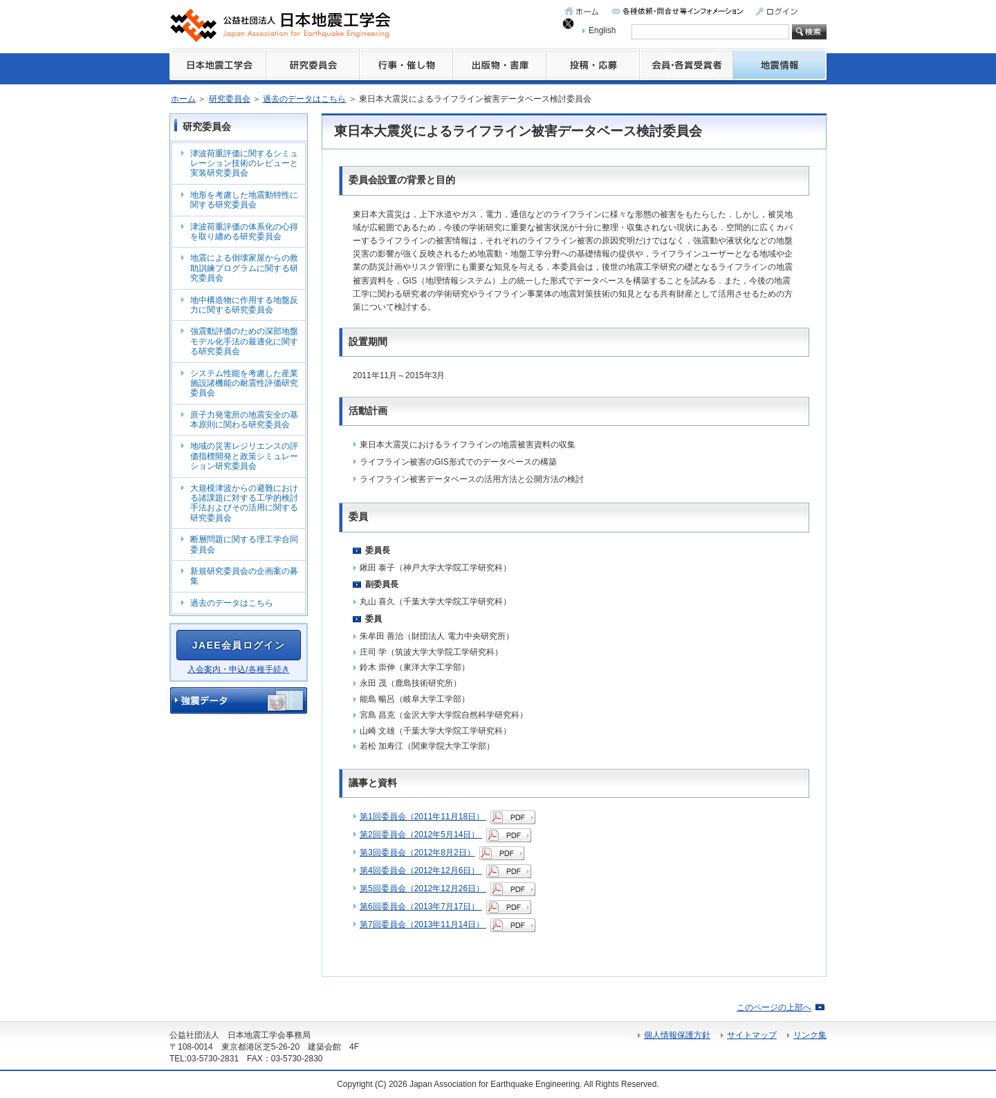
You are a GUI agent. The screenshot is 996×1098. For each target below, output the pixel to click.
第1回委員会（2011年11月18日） (447, 816)
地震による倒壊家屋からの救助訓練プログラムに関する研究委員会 (244, 268)
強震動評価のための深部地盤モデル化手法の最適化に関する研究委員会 (244, 341)
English (602, 30)
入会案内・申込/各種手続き (238, 669)
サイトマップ (752, 1035)
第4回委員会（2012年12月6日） (445, 870)
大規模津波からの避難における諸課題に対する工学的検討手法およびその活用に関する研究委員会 (244, 503)
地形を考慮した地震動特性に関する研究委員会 (244, 200)
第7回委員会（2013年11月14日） (447, 924)
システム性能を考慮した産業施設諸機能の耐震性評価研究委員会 (244, 383)
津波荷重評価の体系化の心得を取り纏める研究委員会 (244, 231)
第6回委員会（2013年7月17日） (445, 906)
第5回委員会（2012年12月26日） (447, 888)
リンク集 (810, 1035)
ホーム (183, 99)
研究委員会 (229, 99)
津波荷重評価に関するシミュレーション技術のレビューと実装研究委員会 (244, 163)
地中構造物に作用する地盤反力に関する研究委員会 (244, 305)
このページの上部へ (774, 1007)
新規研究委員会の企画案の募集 (244, 576)
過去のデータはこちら (304, 99)
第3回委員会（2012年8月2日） (442, 852)
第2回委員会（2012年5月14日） (445, 834)
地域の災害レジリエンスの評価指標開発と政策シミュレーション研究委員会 (244, 456)
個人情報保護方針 (677, 1035)
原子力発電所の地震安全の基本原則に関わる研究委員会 (244, 419)
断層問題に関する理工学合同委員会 (244, 544)
